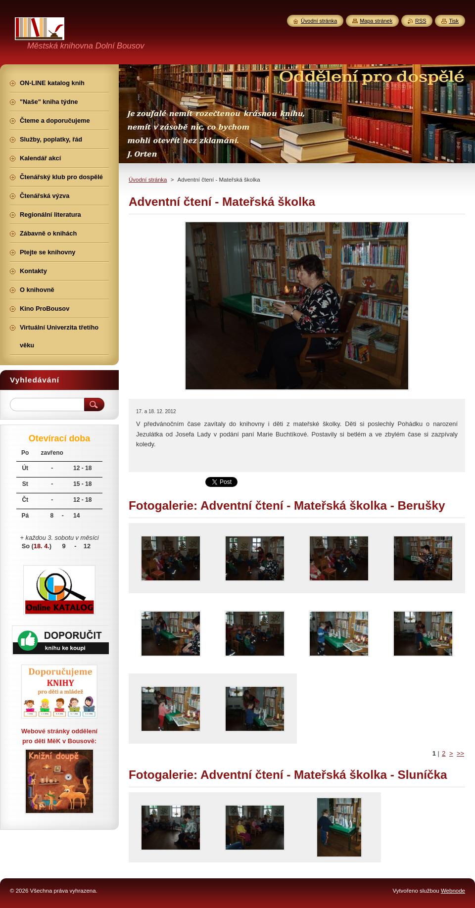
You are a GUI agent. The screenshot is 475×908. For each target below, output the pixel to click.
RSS (420, 21)
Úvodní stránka (148, 180)
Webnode (453, 891)
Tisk (454, 21)
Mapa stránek (376, 21)
